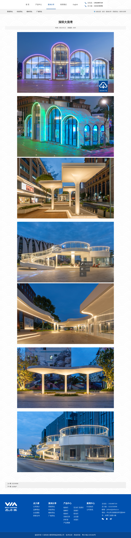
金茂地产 (14, 486)
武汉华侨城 (15, 483)
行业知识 (90, 506)
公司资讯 (90, 509)
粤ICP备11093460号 (89, 535)
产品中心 (62, 4)
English (98, 4)
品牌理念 (36, 509)
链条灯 (65, 507)
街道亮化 (19, 11)
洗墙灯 (76, 510)
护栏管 (65, 519)
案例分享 (74, 4)
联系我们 (87, 4)
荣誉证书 (36, 516)
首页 (103, 11)
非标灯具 (66, 516)
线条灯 (65, 513)
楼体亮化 (29, 11)
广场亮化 (39, 11)
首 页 (51, 4)
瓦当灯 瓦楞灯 (79, 507)
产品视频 (66, 523)
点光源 (76, 516)
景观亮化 (10, 11)
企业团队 (36, 513)
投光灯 (76, 513)
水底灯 (76, 519)
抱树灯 (65, 510)
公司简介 (36, 506)
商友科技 (77, 535)
